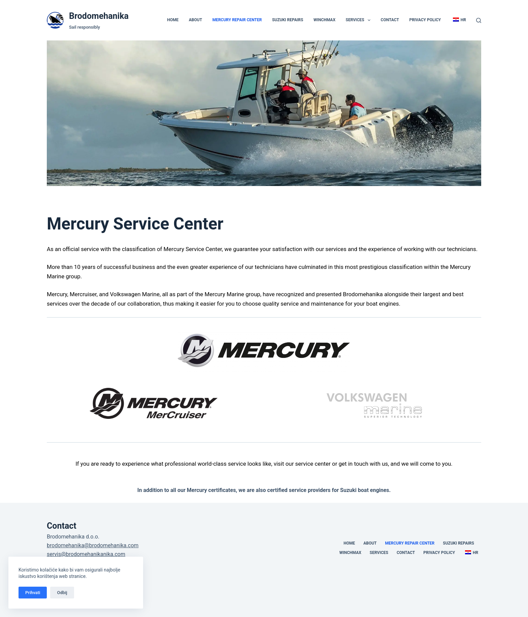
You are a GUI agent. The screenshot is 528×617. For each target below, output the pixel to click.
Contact (390, 20)
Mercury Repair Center (237, 20)
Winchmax (324, 20)
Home (172, 20)
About (195, 20)
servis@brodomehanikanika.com (86, 554)
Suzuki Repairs (287, 20)
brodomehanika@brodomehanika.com (92, 545)
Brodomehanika (99, 16)
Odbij (62, 592)
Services (359, 20)
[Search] (478, 20)
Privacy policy (425, 20)
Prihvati (32, 592)
